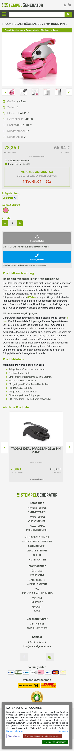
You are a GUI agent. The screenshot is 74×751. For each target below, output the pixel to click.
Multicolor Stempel (37, 537)
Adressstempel (37, 521)
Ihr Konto (37, 602)
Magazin (37, 606)
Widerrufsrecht (37, 584)
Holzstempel (37, 525)
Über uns (37, 570)
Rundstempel (37, 516)
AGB (37, 588)
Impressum (62, 731)
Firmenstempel (37, 507)
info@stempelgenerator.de (37, 646)
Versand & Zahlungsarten (37, 593)
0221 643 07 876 (37, 642)
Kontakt (37, 597)
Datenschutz (37, 580)
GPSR (37, 611)
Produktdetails (32, 30)
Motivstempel (37, 546)
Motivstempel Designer (37, 541)
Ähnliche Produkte (49, 30)
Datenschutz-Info (14, 731)
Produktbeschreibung (15, 30)
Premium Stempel (37, 530)
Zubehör (37, 555)
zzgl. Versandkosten (37, 156)
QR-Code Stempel (37, 550)
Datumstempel (37, 512)
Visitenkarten (37, 559)
